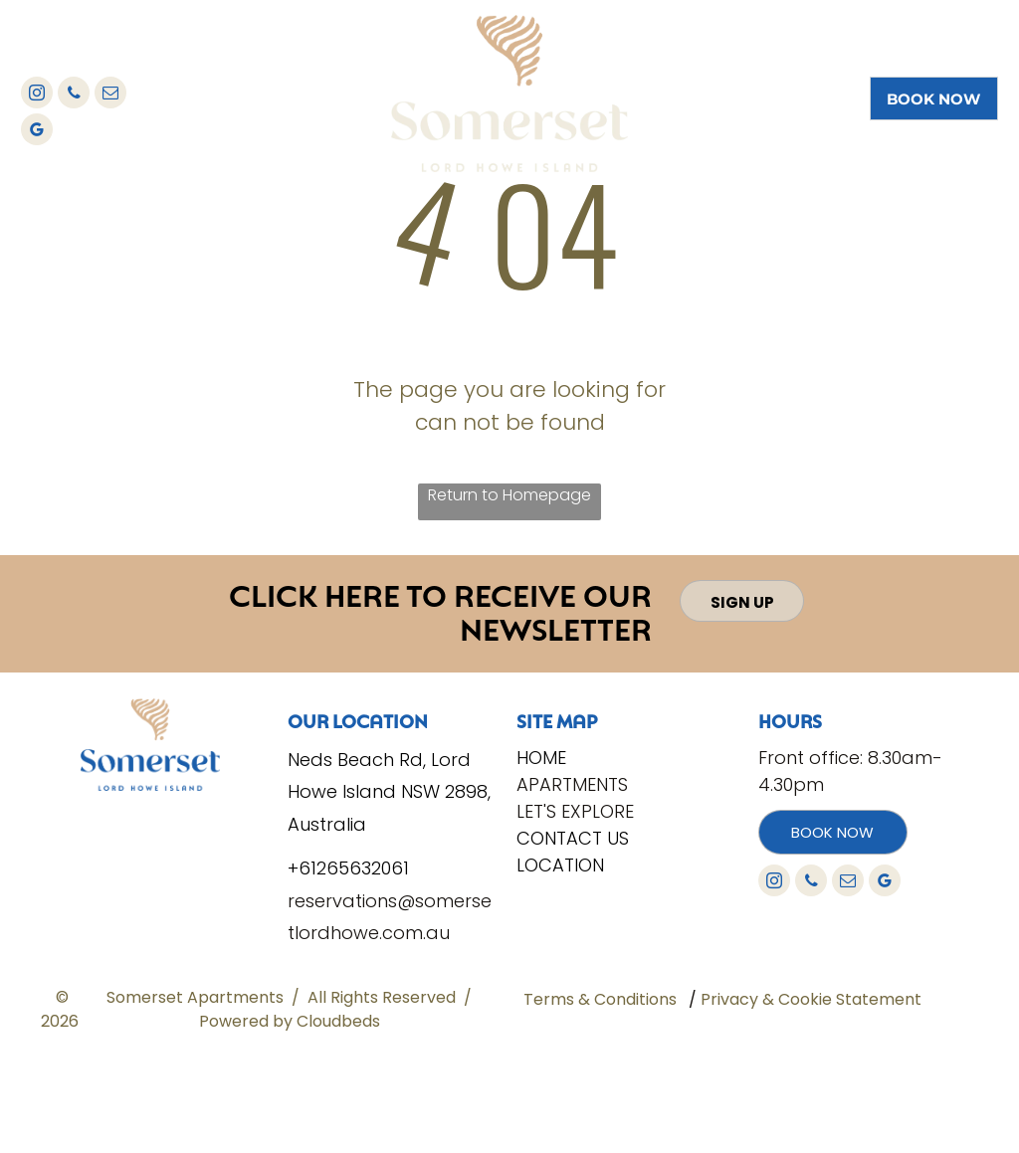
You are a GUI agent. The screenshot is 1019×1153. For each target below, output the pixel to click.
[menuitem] (321, 54)
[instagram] (37, 95)
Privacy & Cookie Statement (811, 999)
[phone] (74, 95)
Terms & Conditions (600, 999)
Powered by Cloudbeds (289, 1021)
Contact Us (572, 838)
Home (541, 757)
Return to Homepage (509, 494)
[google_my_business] (37, 131)
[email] (110, 95)
